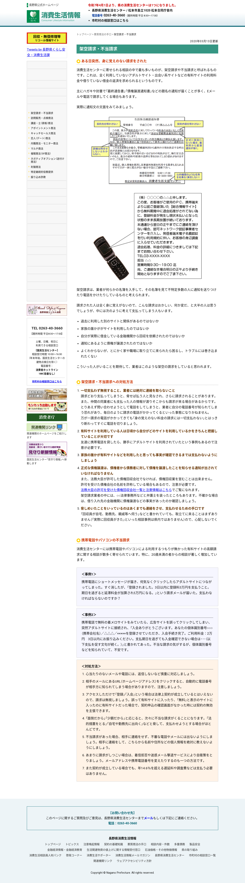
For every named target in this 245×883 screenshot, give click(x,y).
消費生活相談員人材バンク (45, 855)
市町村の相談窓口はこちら (110, 20)
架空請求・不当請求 (42, 113)
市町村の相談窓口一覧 (202, 855)
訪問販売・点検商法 (42, 118)
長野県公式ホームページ (44, 5)
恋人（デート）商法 (41, 138)
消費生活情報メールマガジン (132, 855)
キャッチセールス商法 (43, 133)
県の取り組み (190, 849)
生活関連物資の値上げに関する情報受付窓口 (113, 849)
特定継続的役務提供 (42, 171)
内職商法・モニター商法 (44, 143)
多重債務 (179, 844)
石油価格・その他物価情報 (161, 849)
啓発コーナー (74, 855)
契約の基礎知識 (113, 844)
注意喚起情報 (91, 844)
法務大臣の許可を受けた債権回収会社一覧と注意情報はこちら (126, 490)
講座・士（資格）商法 (42, 123)
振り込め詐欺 (38, 177)
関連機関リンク (102, 860)
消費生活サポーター (99, 855)
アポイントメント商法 (43, 128)
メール (148, 818)
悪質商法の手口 (136, 844)
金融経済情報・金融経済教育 (64, 849)
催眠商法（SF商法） (41, 153)
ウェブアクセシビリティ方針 (134, 860)
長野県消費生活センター (169, 855)
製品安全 (194, 844)
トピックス (72, 844)
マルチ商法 (37, 148)
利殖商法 (36, 166)
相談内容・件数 (160, 844)
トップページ (53, 844)
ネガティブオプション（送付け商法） (47, 160)
